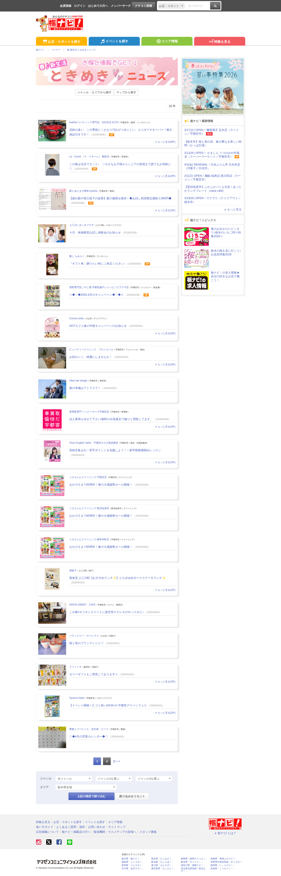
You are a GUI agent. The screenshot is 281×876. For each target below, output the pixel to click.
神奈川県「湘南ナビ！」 (193, 865)
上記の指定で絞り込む (91, 796)
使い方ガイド (44, 827)
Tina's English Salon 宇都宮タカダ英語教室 (93, 442)
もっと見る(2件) (164, 210)
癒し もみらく (77, 256)
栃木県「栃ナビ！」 (132, 859)
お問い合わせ (96, 827)
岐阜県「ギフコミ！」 (192, 862)
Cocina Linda (76, 318)
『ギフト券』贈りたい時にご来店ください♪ (97, 263)
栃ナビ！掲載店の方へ (76, 831)
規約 (82, 827)
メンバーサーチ (121, 5)
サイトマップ (116, 827)
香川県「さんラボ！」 (162, 865)
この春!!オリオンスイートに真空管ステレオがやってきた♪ (106, 612)
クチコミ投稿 (143, 5)
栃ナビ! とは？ (225, 833)
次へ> (116, 761)
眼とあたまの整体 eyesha (83, 190)
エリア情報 (167, 41)
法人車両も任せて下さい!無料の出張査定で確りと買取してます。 (111, 419)
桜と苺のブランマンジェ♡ (86, 643)
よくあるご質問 (66, 827)
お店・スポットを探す (61, 42)
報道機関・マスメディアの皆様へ (115, 831)
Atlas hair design (78, 380)
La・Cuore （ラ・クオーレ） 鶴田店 (89, 156)
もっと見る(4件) (164, 176)
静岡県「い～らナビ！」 (222, 865)
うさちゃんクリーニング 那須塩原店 (89, 508)
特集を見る (220, 42)
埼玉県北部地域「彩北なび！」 (193, 869)
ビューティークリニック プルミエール (91, 349)
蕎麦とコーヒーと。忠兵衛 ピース (89, 729)
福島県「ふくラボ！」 (133, 862)
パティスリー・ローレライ (84, 635)
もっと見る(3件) (164, 681)
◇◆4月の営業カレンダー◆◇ (88, 736)
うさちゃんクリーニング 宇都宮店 (88, 477)
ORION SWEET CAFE (82, 604)
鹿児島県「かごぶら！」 (163, 868)
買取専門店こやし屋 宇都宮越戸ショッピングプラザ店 (99, 287)
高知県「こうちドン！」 (222, 868)
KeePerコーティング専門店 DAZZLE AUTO (94, 122)
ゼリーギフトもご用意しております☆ (93, 674)
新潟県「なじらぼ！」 (162, 862)
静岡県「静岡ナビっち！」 (194, 859)
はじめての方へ (98, 5)
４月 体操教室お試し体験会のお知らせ (95, 232)
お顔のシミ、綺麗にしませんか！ (90, 357)
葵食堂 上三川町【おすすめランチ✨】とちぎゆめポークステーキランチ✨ (117, 577)
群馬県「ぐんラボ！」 (133, 865)
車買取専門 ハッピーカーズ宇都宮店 (89, 411)
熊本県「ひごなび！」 (162, 859)
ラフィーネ (75, 666)
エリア (44, 787)
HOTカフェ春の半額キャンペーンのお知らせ (98, 325)
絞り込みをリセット (132, 796)
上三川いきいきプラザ (81, 225)
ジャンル (45, 778)
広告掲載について (47, 831)
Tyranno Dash (77, 698)
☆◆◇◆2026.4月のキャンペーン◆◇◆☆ (96, 294)
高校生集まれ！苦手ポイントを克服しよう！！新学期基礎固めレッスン (116, 450)
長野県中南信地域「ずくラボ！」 (227, 862)
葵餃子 (73, 570)
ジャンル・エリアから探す (94, 92)
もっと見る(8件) (164, 141)
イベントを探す (114, 41)
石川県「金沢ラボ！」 (133, 868)
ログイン (79, 5)
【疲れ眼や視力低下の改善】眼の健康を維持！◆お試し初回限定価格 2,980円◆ (120, 198)
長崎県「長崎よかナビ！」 (223, 859)
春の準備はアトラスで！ (85, 388)
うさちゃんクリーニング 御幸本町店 (89, 539)
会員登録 (65, 5)
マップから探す (126, 92)
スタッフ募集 (148, 831)
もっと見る (233, 209)
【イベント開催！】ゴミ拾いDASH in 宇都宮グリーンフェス (108, 705)
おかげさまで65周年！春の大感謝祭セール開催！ (101, 484)
